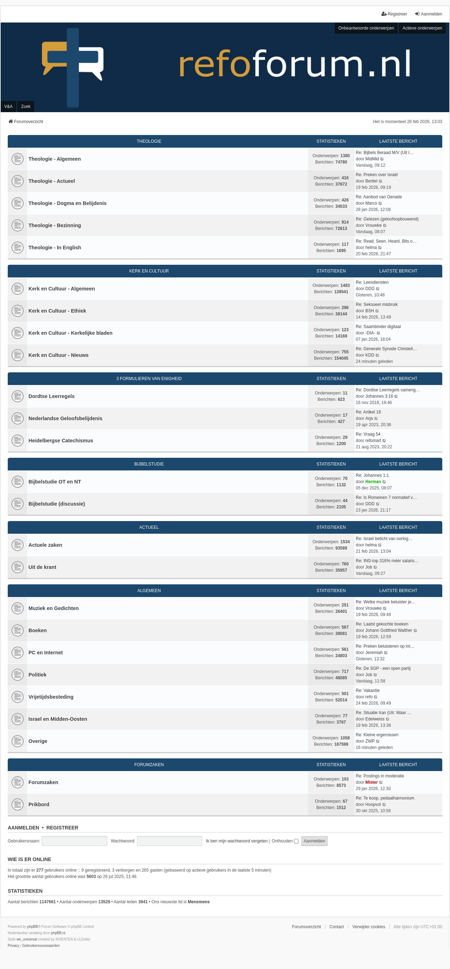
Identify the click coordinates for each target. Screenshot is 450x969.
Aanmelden (23, 827)
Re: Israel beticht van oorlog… (384, 538)
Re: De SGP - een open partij (383, 668)
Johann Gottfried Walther (388, 630)
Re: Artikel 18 (368, 412)
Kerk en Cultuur (149, 271)
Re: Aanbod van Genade (379, 196)
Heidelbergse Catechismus (60, 440)
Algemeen (149, 590)
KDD (369, 355)
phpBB (32, 927)
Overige (37, 741)
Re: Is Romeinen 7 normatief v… (386, 497)
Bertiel (371, 181)
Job (368, 567)
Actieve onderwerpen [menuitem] (422, 28)
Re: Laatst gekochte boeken (382, 624)
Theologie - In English (54, 247)
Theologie (149, 141)
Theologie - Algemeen (54, 159)
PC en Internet (45, 652)
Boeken (37, 630)
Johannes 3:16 (379, 396)
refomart (373, 440)
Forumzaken (149, 764)
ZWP (370, 741)
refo (369, 696)
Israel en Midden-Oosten (57, 719)
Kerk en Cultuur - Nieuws (58, 355)
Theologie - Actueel (51, 181)
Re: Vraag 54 (368, 434)
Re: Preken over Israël (377, 174)
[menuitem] (13, 946)
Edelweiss (374, 719)
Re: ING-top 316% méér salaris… (387, 560)
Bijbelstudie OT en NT (54, 481)
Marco (371, 203)
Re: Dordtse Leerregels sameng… (388, 389)
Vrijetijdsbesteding (50, 697)
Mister (371, 782)
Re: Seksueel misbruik (377, 304)
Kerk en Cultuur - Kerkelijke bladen (70, 333)
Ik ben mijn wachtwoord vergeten (237, 841)
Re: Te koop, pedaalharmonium (385, 798)
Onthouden (285, 841)
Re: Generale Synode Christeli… (386, 348)
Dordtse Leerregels (51, 396)
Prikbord (38, 804)
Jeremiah (373, 652)
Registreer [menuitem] (394, 14)
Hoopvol (373, 804)
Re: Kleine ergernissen (377, 734)
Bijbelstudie (149, 464)
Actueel (149, 527)
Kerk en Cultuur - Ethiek (57, 311)
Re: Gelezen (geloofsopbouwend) (387, 219)
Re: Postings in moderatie (380, 776)
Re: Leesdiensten (372, 282)
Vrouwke (373, 225)
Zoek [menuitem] (26, 106)
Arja (369, 418)
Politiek (37, 675)
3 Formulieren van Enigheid (149, 378)
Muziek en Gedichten (53, 608)
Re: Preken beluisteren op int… (385, 646)
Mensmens (199, 901)
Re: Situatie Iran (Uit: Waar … (383, 712)
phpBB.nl (58, 933)
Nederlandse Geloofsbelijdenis (65, 418)
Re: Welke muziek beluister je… (386, 601)
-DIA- (370, 333)
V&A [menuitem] (8, 106)
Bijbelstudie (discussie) (56, 504)
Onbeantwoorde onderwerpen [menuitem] (366, 28)
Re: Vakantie (368, 690)
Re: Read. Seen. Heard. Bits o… (386, 241)
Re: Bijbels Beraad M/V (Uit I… (385, 152)
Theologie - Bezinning (54, 225)
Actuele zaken (45, 545)
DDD (369, 288)
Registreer (62, 827)
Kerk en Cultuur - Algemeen (61, 288)
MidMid (372, 158)
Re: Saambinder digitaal (378, 326)
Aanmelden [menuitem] (428, 14)
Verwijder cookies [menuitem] (368, 926)
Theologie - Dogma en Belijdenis (67, 203)
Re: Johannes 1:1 (372, 475)
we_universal (27, 939)
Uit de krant (42, 567)
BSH (369, 310)
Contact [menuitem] (336, 926)
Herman (373, 481)
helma (371, 247)
